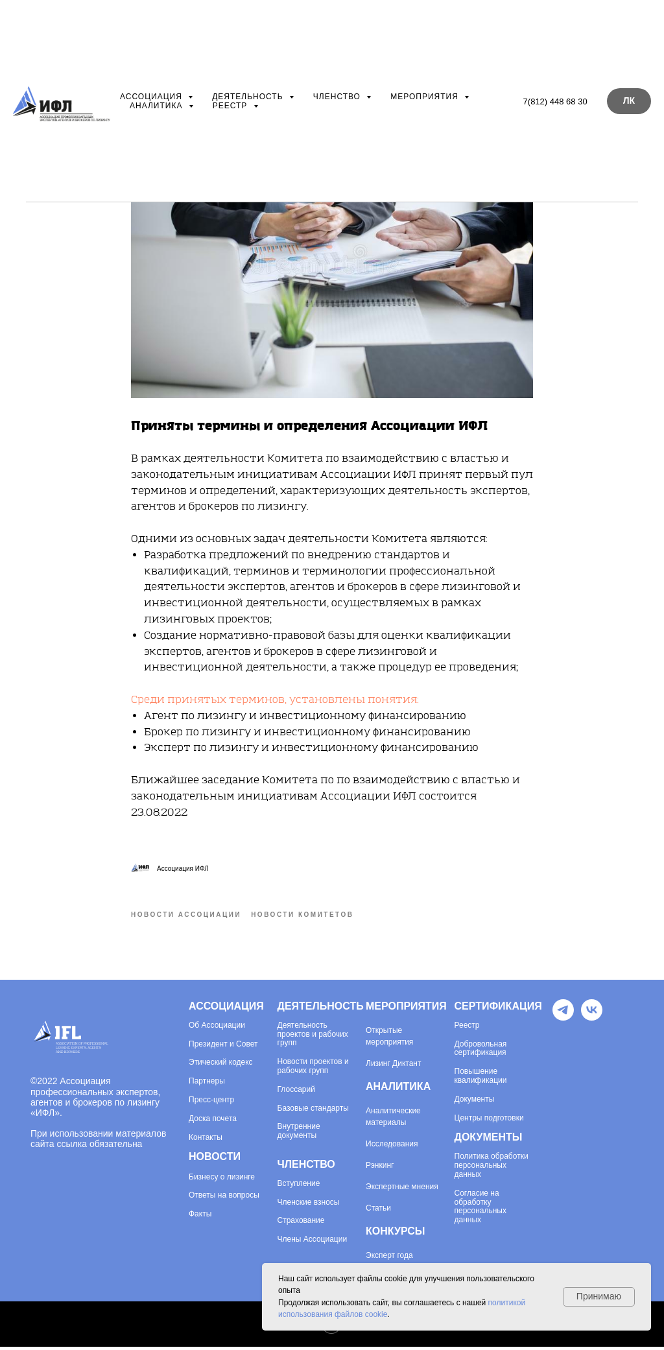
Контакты (205, 1141)
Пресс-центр (211, 1103)
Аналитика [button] (157, 105)
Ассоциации (222, 1028)
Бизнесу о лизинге (222, 1180)
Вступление (299, 1187)
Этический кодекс (221, 1065)
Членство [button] (338, 96)
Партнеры (207, 1084)
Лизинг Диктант (393, 1066)
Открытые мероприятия (389, 1039)
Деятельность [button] (249, 96)
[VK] (591, 1020)
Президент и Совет (223, 1047)
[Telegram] (563, 1020)
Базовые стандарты (313, 1111)
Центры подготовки (489, 1121)
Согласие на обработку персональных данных (480, 1209)
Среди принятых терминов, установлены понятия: (276, 701)
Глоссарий (296, 1093)
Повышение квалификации (481, 1079)
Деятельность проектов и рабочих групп (313, 1037)
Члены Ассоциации (313, 1242)
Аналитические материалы (393, 1119)
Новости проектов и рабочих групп (313, 1069)
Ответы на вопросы (224, 1198)
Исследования (392, 1147)
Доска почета (213, 1122)
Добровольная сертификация (481, 1052)
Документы (475, 1102)
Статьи (378, 1211)
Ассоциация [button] (152, 96)
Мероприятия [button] (425, 96)
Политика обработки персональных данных (491, 1168)
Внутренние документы (299, 1134)
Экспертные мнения (402, 1189)
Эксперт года (389, 1258)
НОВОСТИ (215, 1159)
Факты (200, 1217)
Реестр (467, 1028)
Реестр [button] (231, 105)
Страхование (301, 1224)
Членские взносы (309, 1206)
